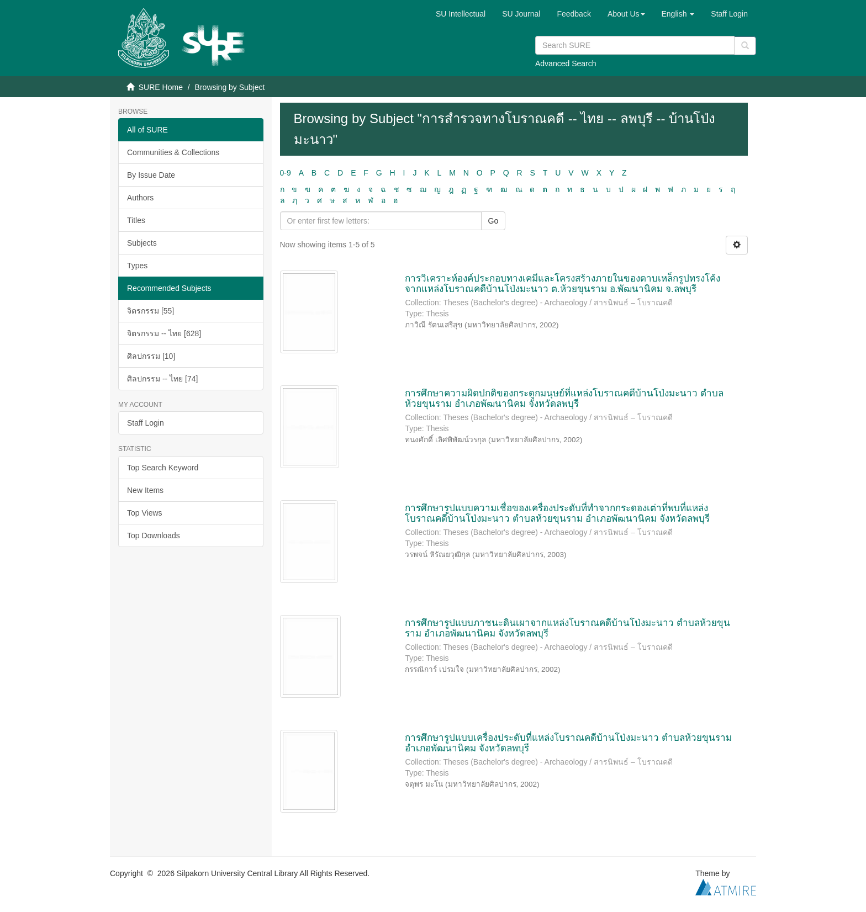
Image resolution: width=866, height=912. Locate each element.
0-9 (285, 172)
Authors (140, 197)
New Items (145, 490)
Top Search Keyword (162, 467)
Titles (136, 220)
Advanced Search (565, 63)
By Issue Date (151, 175)
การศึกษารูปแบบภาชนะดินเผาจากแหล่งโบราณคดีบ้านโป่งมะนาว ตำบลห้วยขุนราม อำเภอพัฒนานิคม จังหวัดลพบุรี (567, 628)
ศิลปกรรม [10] (151, 356)
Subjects (142, 242)
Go (493, 220)
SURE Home (161, 87)
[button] (626, 14)
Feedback (573, 13)
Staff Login (145, 422)
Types (137, 265)
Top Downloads (153, 535)
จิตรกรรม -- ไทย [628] (164, 333)
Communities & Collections (173, 152)
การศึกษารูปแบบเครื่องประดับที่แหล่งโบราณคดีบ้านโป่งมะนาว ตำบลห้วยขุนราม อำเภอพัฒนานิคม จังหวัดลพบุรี (568, 743)
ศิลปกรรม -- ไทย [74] (162, 378)
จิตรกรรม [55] (150, 310)
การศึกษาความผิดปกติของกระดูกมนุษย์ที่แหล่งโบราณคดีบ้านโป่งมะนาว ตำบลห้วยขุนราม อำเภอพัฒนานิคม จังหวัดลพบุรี (564, 398)
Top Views (144, 512)
